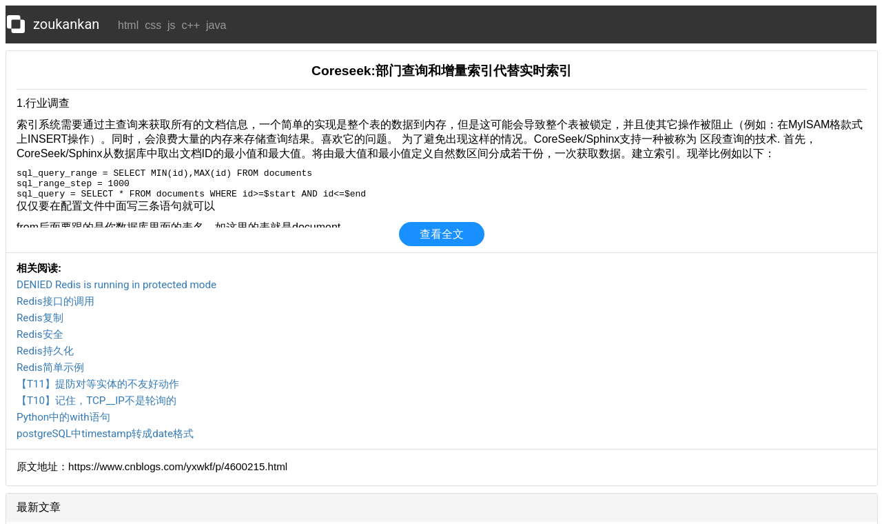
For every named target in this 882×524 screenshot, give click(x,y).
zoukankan (66, 24)
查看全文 (442, 234)
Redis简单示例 (50, 367)
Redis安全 (40, 334)
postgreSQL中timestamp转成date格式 (105, 433)
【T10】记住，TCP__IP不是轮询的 (96, 400)
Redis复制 (40, 318)
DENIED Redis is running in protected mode (116, 285)
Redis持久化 (45, 351)
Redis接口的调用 (55, 301)
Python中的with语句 (63, 417)
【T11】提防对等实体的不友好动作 (98, 384)
